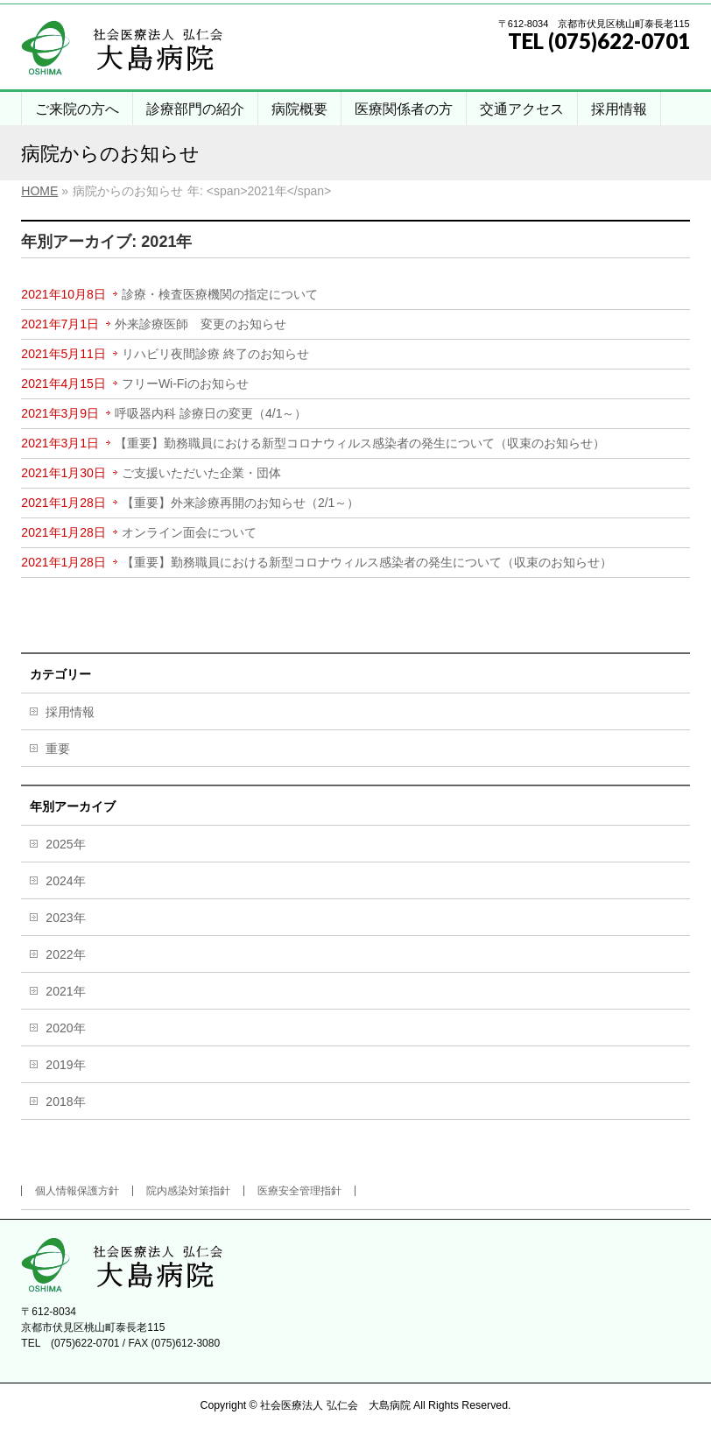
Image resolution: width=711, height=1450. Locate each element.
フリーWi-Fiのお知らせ (185, 384)
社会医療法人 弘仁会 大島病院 (335, 1405)
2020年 (65, 1028)
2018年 (65, 1102)
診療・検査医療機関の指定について (220, 294)
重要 (58, 749)
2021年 (65, 991)
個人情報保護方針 (77, 1191)
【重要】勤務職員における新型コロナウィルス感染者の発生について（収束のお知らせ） (360, 443)
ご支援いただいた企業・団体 (201, 473)
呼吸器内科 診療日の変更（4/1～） (210, 413)
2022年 (65, 954)
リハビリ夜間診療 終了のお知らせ (215, 354)
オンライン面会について (189, 532)
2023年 (65, 918)
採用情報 (70, 712)
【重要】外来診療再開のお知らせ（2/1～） (240, 503)
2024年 (65, 881)
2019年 (65, 1065)
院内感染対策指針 (188, 1191)
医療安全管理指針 (299, 1191)
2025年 (65, 844)
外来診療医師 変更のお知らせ (200, 324)
